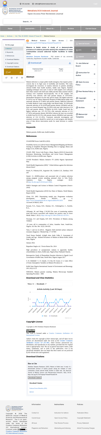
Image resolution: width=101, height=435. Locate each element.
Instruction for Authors (61, 404)
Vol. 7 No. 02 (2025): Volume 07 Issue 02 (28, 27)
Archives (10, 27)
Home (10, 20)
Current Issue (91, 20)
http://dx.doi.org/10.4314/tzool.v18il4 (40, 173)
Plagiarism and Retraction (40, 419)
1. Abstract (8, 40)
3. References (9, 47)
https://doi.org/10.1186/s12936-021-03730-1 (55, 206)
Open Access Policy (60, 409)
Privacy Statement (83, 414)
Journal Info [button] (29, 20)
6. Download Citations (12, 58)
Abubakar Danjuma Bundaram (37, 48)
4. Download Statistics (12, 51)
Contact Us (35, 404)
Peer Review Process (61, 414)
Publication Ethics (82, 404)
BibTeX (32, 383)
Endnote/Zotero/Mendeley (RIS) (38, 379)
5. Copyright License (11, 54)
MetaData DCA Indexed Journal (43, 11)
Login (95, 4)
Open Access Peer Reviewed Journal (45, 14)
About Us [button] (49, 20)
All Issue (34, 414)
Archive (71, 20)
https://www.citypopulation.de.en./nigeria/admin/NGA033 (44, 192)
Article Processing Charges (86, 419)
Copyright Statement (83, 409)
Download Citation (35, 369)
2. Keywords (9, 43)
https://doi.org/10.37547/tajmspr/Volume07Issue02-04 (43, 34)
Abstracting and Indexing (62, 419)
